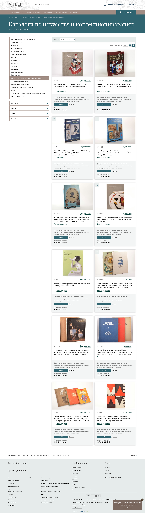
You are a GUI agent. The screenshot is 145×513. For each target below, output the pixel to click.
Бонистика (14, 63)
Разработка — (79, 510)
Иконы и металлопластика (20, 84)
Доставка (75, 479)
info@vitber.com (77, 508)
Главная (11, 17)
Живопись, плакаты (17, 42)
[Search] (91, 4)
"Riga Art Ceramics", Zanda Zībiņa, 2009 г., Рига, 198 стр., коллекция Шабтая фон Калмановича (71, 85)
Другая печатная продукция (20, 82)
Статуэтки (14, 45)
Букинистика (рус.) (17, 72)
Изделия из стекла (17, 51)
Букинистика (15, 75)
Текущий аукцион (16, 12)
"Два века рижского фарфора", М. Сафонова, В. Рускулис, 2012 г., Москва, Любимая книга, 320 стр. (114, 86)
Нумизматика (15, 60)
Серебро (14, 57)
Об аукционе (108, 473)
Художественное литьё (18, 54)
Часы (13, 90)
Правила (73, 12)
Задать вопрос (85, 80)
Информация (48, 12)
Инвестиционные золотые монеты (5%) (24, 39)
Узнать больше (127, 508)
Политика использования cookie (82, 490)
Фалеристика (15, 66)
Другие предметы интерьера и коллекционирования (28, 93)
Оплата (74, 476)
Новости (107, 468)
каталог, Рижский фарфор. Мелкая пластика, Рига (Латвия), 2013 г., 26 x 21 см (72, 285)
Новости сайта (76, 470)
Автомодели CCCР (17, 96)
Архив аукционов (33, 12)
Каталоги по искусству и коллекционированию (26, 78)
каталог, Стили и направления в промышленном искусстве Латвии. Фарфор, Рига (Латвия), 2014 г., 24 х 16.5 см (114, 219)
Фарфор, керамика (17, 48)
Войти (61, 104)
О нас (74, 484)
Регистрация (120, 5)
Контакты (75, 481)
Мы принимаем (61, 12)
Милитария (15, 69)
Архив (16, 17)
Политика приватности (79, 487)
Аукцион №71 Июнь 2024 (27, 17)
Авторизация (110, 5)
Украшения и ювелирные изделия (22, 87)
